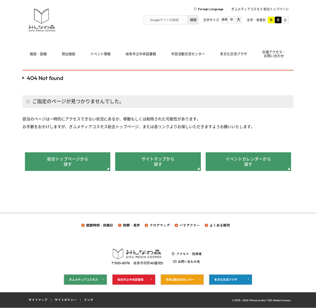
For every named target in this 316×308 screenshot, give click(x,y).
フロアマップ (160, 225)
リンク (88, 300)
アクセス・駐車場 (189, 254)
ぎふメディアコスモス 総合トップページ (260, 9)
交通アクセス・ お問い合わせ (274, 54)
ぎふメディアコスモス (83, 279)
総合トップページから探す (67, 161)
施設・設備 (38, 54)
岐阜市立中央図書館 (141, 54)
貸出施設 (68, 54)
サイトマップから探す (158, 161)
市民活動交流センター (188, 54)
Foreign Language (210, 9)
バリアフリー (190, 225)
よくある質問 (220, 225)
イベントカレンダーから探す (248, 161)
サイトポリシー (66, 300)
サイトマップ (38, 300)
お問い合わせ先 (189, 262)
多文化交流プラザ (233, 54)
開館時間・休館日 (99, 225)
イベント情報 (100, 54)
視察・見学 (131, 225)
